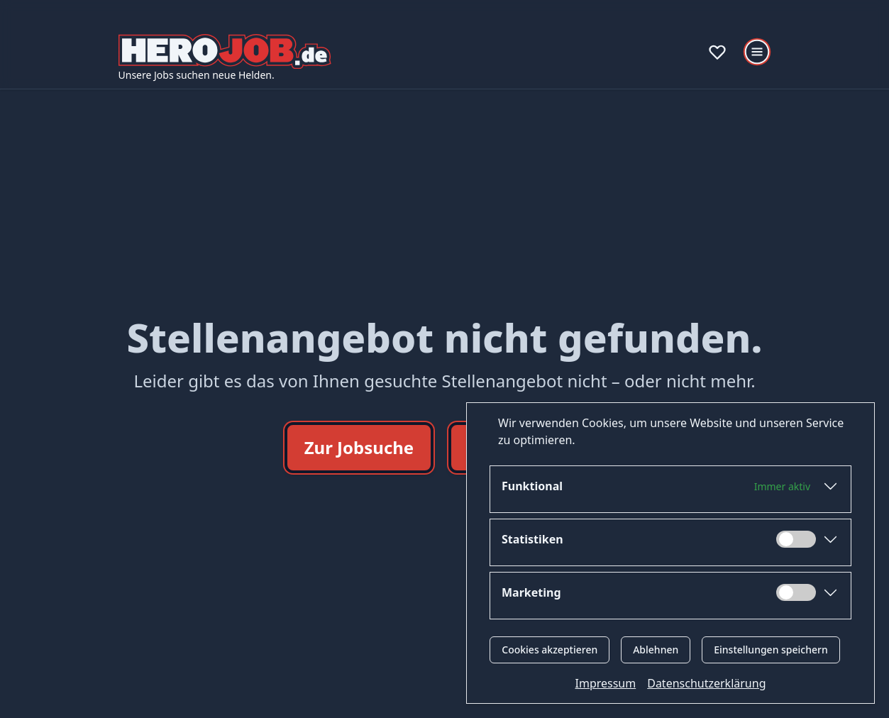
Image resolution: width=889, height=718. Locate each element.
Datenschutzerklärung (706, 683)
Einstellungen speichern (771, 649)
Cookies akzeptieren (549, 649)
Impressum (605, 683)
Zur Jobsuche (359, 447)
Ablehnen (655, 649)
